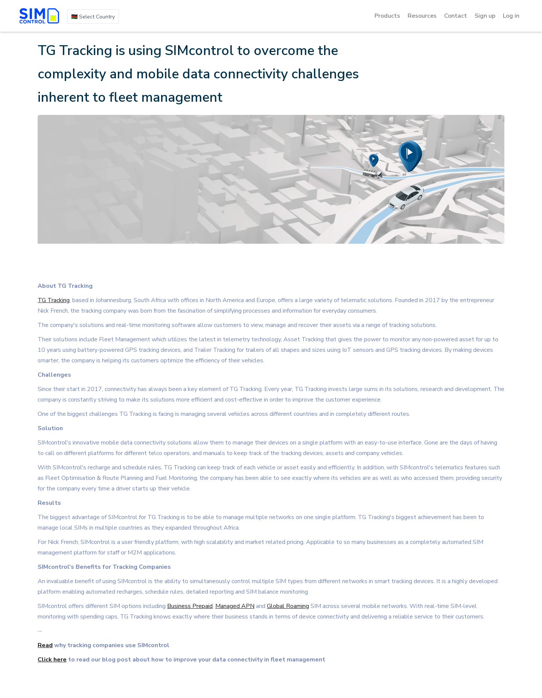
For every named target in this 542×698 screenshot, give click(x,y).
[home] (39, 16)
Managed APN (234, 606)
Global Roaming (288, 606)
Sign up (485, 16)
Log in (511, 16)
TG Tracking (54, 300)
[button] (93, 16)
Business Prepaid (190, 606)
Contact (455, 16)
